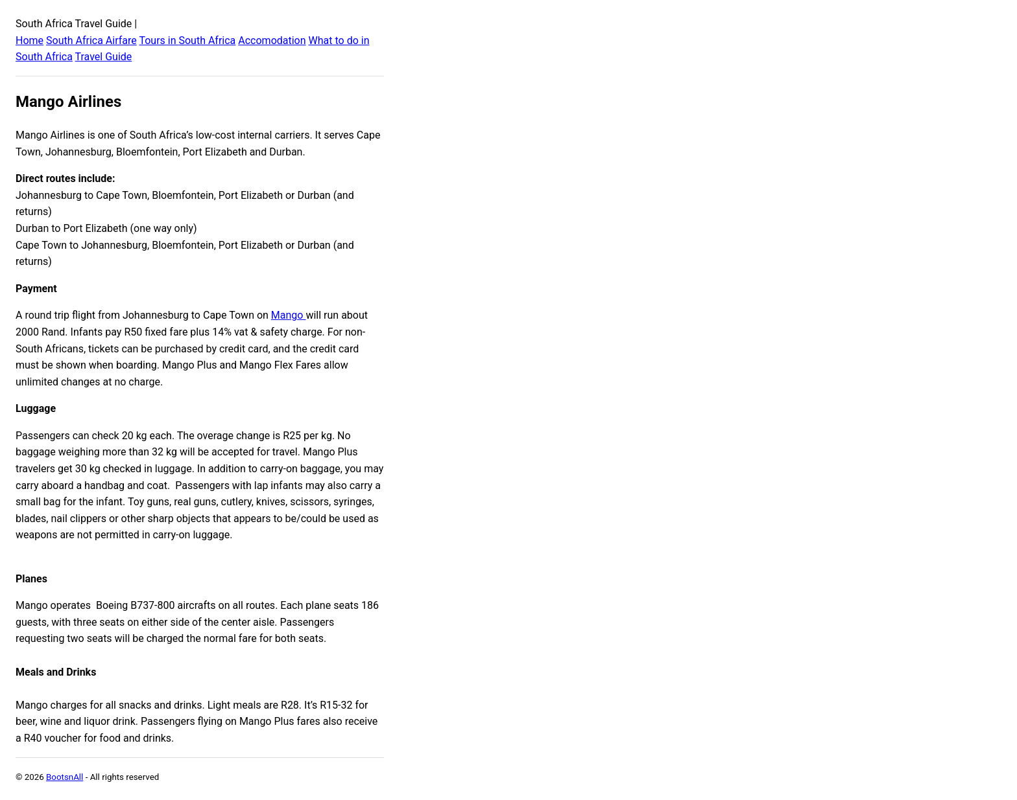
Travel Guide (103, 57)
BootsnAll (64, 777)
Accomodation (271, 40)
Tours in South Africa (187, 40)
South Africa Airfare (91, 40)
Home (29, 40)
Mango (288, 315)
